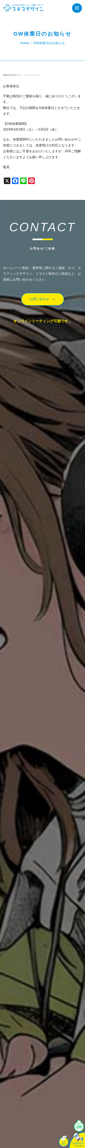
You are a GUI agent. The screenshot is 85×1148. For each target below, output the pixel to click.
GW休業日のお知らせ (49, 43)
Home (24, 43)
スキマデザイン (29, 75)
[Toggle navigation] (77, 8)
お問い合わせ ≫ (43, 299)
